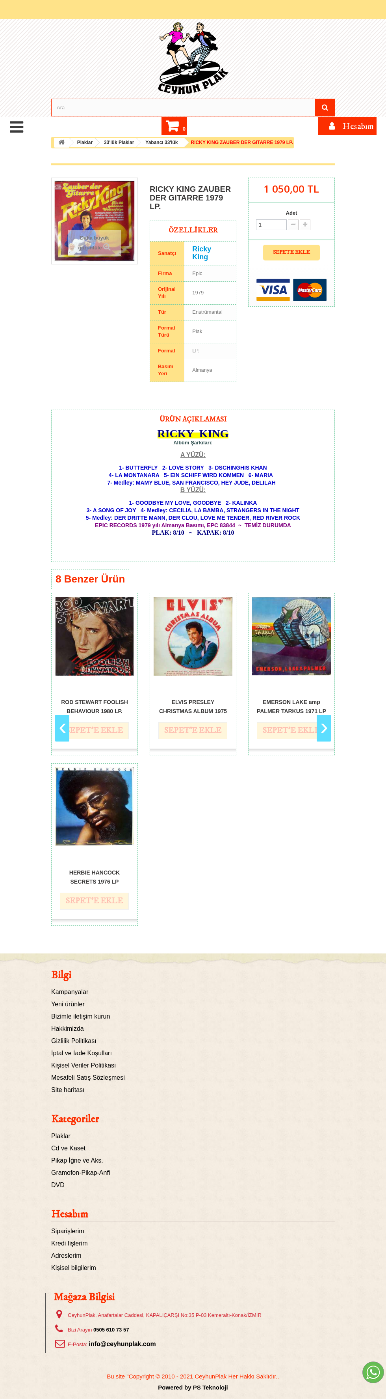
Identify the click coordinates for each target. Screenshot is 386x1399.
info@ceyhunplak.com (122, 1344)
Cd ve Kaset (68, 1148)
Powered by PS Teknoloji (193, 1387)
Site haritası (67, 1089)
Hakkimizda (67, 1028)
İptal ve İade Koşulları (81, 1053)
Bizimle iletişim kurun (80, 1016)
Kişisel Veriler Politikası (83, 1065)
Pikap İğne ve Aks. (77, 1160)
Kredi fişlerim (69, 1243)
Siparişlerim (67, 1231)
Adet (291, 213)
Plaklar (61, 1136)
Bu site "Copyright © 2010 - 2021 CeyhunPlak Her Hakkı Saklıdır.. (193, 1376)
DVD (58, 1185)
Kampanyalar (69, 992)
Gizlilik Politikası (73, 1041)
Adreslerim (66, 1255)
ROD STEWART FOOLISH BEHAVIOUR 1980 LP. (94, 706)
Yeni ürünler (68, 1004)
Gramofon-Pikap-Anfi (80, 1172)
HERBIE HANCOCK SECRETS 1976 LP (94, 876)
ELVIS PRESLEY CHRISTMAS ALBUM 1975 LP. (193, 706)
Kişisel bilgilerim (73, 1267)
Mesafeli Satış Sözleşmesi (88, 1077)
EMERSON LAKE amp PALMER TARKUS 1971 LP (291, 706)
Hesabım (69, 1214)
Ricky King (201, 253)
